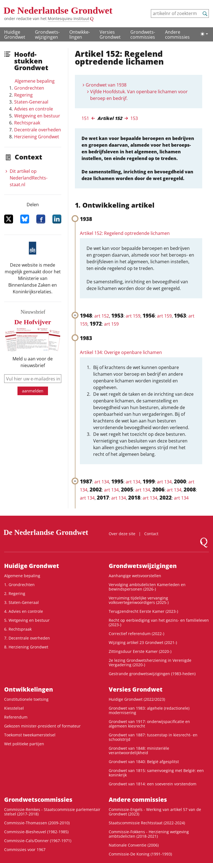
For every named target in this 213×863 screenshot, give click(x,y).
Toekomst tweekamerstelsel (29, 734)
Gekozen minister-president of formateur (42, 726)
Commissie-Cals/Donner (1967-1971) (37, 840)
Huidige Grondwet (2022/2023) (137, 699)
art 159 (133, 316)
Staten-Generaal (31, 102)
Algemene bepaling (35, 81)
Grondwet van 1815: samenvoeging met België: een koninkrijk (156, 773)
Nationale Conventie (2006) (134, 845)
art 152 (101, 316)
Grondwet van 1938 (106, 85)
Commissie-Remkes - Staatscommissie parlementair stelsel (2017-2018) (52, 812)
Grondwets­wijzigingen (47, 34)
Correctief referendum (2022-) (136, 633)
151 (85, 118)
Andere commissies (177, 34)
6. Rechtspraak (18, 629)
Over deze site (122, 533)
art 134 (101, 482)
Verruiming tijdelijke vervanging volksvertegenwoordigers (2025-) (139, 600)
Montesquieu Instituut (68, 18)
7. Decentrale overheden (27, 638)
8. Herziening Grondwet (26, 647)
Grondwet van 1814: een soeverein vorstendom (152, 783)
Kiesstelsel (14, 708)
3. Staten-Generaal (21, 602)
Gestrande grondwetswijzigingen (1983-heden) (152, 673)
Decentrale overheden (37, 130)
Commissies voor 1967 (24, 849)
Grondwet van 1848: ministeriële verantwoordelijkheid (139, 750)
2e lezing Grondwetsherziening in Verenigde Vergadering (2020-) (150, 662)
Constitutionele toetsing (26, 699)
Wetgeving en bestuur (37, 116)
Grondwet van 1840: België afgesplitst (144, 761)
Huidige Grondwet (14, 34)
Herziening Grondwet (36, 137)
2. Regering (14, 593)
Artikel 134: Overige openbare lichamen (121, 352)
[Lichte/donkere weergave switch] (204, 34)
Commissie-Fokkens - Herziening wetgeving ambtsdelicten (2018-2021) (149, 834)
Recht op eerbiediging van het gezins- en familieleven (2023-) (159, 622)
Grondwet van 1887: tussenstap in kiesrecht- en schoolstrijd (153, 737)
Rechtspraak (27, 123)
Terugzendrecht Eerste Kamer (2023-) (143, 611)
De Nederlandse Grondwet (58, 10)
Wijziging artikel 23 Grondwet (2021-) (143, 642)
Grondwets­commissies (142, 34)
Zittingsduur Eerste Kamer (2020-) (140, 651)
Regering (23, 95)
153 (134, 118)
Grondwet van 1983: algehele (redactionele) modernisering (149, 710)
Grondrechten (29, 88)
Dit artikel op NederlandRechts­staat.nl (28, 178)
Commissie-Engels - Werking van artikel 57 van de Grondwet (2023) (155, 812)
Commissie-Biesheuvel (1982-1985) (36, 831)
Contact (151, 533)
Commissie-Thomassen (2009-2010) (37, 822)
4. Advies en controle (23, 611)
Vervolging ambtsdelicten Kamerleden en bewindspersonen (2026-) (147, 587)
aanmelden (32, 391)
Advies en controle (33, 109)
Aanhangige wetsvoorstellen (135, 575)
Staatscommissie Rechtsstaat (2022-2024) (147, 822)
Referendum (15, 717)
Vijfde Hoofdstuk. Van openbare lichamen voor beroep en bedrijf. (139, 94)
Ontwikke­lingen (79, 34)
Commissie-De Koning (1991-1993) (140, 854)
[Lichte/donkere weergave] (204, 34)
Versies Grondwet (110, 34)
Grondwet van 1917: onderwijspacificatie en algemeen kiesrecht (149, 724)
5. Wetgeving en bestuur (27, 620)
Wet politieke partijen (24, 743)
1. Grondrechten (19, 584)
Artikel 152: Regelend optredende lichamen (125, 233)
